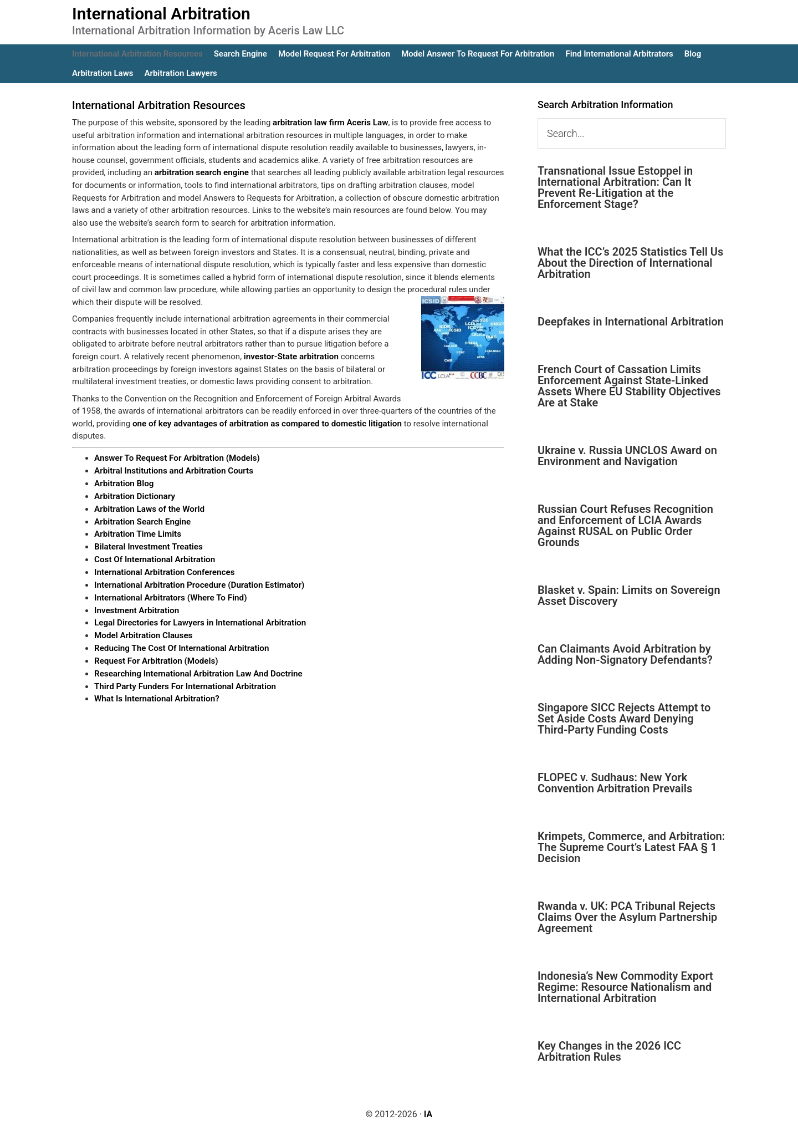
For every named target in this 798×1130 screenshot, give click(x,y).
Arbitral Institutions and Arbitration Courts (172, 470)
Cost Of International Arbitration (153, 557)
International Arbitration (161, 13)
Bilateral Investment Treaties (147, 545)
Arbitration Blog (123, 482)
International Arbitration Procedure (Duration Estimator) (197, 582)
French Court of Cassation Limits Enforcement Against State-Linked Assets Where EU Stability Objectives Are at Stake (629, 386)
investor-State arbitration (290, 356)
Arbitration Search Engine (142, 520)
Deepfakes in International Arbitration (631, 321)
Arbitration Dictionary (134, 495)
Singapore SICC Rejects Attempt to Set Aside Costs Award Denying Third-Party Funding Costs (624, 718)
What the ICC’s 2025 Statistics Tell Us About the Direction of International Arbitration (630, 263)
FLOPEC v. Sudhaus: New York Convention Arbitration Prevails (615, 783)
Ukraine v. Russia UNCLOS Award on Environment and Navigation (627, 456)
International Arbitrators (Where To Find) (169, 595)
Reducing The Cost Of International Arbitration (180, 645)
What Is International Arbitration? (155, 695)
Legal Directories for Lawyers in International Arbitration (198, 620)
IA (428, 1114)
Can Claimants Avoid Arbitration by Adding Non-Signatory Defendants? (625, 654)
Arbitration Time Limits (137, 532)
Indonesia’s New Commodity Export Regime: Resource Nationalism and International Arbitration (625, 987)
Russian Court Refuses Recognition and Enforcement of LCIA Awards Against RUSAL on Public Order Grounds (625, 525)
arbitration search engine (201, 172)
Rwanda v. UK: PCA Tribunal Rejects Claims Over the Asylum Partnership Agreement (627, 917)
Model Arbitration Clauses (142, 632)
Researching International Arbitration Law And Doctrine (196, 670)
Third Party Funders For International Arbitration (183, 682)
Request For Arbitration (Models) (155, 657)
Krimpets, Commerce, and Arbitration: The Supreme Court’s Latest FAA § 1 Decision (631, 847)
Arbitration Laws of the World (148, 507)
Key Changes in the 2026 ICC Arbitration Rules (609, 1051)
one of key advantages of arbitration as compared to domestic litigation (265, 423)
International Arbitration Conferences (163, 570)
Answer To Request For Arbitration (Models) (176, 457)
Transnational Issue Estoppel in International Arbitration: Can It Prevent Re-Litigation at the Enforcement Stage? (615, 187)
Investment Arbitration (136, 607)
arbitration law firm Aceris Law (329, 123)
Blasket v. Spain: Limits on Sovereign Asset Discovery (629, 595)
